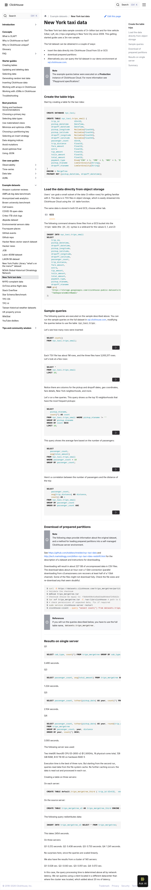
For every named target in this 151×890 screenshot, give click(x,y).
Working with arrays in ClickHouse (19, 87)
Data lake (6, 173)
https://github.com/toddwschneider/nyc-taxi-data (72, 552)
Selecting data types (12, 118)
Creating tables (9, 65)
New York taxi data (11, 277)
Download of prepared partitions (137, 51)
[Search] (127, 5)
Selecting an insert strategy (15, 136)
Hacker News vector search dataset (19, 241)
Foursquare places (11, 228)
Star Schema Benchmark (14, 294)
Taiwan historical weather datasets (19, 307)
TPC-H (5, 303)
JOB (4, 250)
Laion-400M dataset (12, 254)
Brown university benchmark (16, 202)
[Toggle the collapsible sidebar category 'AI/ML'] (36, 178)
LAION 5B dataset (11, 259)
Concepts (7, 32)
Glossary (6, 49)
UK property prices (11, 312)
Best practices (9, 103)
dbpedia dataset (10, 220)
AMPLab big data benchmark (16, 194)
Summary (133, 65)
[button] (116, 348)
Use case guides (10, 160)
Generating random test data (16, 78)
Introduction (8, 24)
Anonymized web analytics (15, 198)
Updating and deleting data (15, 69)
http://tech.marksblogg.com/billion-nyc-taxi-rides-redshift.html (74, 556)
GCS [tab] (51, 214)
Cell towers (7, 207)
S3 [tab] (46, 214)
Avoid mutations (10, 144)
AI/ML (5, 178)
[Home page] (45, 16)
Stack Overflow (9, 290)
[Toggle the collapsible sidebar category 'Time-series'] (36, 169)
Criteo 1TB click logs (12, 215)
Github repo (8, 237)
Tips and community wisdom (16, 328)
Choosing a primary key (14, 114)
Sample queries (136, 44)
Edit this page (112, 16)
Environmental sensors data (15, 224)
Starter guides (9, 61)
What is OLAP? (9, 36)
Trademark (104, 886)
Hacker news (8, 246)
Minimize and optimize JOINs (16, 127)
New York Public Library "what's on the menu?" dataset (19, 264)
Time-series (8, 169)
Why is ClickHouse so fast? (15, 40)
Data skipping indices (12, 140)
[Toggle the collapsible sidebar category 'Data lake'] (36, 174)
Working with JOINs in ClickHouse (19, 91)
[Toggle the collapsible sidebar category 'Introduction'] (36, 25)
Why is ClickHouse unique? (15, 45)
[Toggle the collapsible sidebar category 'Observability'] (36, 165)
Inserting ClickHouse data (14, 82)
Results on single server (136, 59)
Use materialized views (13, 123)
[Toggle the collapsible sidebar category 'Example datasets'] (36, 185)
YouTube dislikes (10, 320)
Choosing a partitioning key (15, 131)
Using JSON (8, 153)
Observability (8, 165)
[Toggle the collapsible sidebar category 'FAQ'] (36, 54)
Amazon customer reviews (15, 189)
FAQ (4, 53)
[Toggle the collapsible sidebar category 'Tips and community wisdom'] (36, 328)
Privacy (115, 886)
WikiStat (6, 316)
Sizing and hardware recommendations (12, 108)
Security (125, 886)
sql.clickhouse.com (57, 62)
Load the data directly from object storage (137, 36)
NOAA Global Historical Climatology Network (19, 271)
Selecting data (9, 74)
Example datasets (11, 185)
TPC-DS (6, 299)
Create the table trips (136, 26)
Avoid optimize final (11, 149)
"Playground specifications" (65, 81)
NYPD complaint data (12, 281)
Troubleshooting (10, 95)
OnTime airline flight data (14, 286)
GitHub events (9, 233)
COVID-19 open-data (12, 211)
